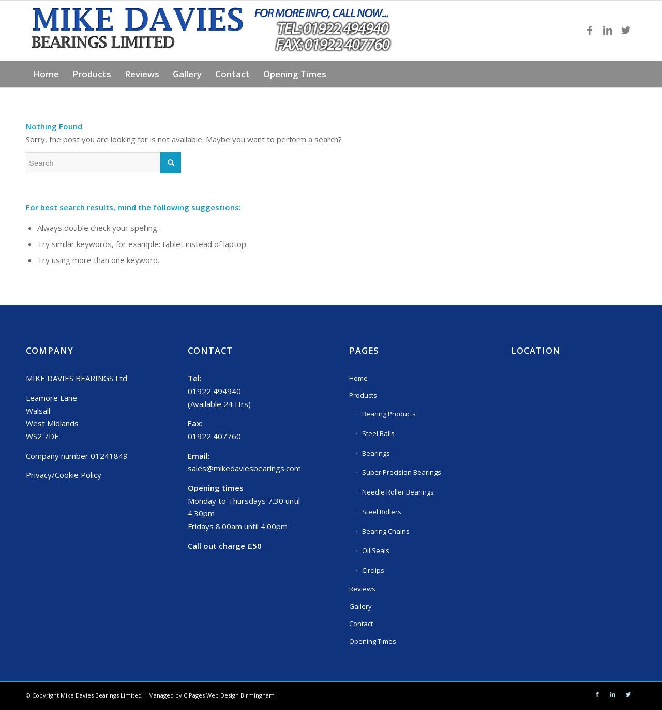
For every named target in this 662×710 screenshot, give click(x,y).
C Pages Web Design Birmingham (229, 695)
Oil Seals (375, 550)
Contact (361, 623)
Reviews (362, 588)
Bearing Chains (386, 531)
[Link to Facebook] (589, 30)
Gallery (360, 606)
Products (363, 395)
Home (358, 378)
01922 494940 (214, 391)
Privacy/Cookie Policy (63, 475)
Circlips (373, 570)
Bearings (376, 453)
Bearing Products (389, 413)
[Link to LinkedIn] (607, 30)
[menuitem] (46, 74)
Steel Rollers (381, 511)
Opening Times (372, 641)
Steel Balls (378, 433)
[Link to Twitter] (626, 30)
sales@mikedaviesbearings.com (244, 468)
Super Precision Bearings (401, 472)
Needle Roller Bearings (398, 492)
